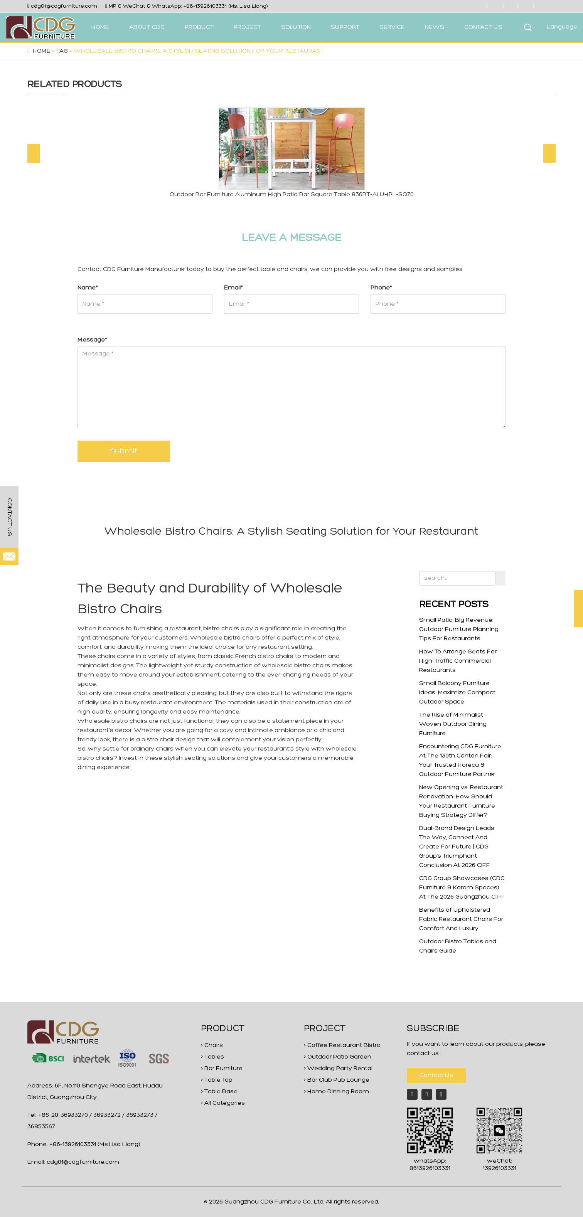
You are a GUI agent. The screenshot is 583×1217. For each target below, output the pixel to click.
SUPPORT (345, 27)
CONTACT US (483, 27)
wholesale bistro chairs (296, 666)
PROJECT (247, 27)
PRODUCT (199, 27)
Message (92, 340)
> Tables (212, 1057)
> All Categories (223, 1103)
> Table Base (219, 1092)
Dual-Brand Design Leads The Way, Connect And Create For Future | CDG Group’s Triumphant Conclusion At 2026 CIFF (456, 847)
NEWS (434, 27)
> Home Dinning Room (336, 1092)
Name (88, 288)
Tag (62, 51)
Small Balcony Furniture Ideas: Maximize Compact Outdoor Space (457, 692)
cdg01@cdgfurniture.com (64, 6)
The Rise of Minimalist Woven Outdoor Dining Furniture (453, 724)
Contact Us (436, 1075)
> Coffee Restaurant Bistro (342, 1045)
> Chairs (212, 1045)
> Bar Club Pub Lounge (336, 1080)
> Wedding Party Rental (338, 1069)
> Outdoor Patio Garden (337, 1057)
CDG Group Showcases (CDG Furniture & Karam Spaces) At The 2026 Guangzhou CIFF (462, 887)
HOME (100, 27)
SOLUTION (296, 27)
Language (562, 27)
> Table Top (217, 1080)
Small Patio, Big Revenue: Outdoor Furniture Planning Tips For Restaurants (459, 629)
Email (233, 288)
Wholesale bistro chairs (225, 638)
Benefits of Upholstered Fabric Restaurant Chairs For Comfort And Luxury (461, 919)
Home (42, 51)
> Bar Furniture (222, 1069)
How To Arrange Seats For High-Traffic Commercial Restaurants (458, 661)
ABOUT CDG (147, 27)
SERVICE (392, 27)
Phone (381, 288)
